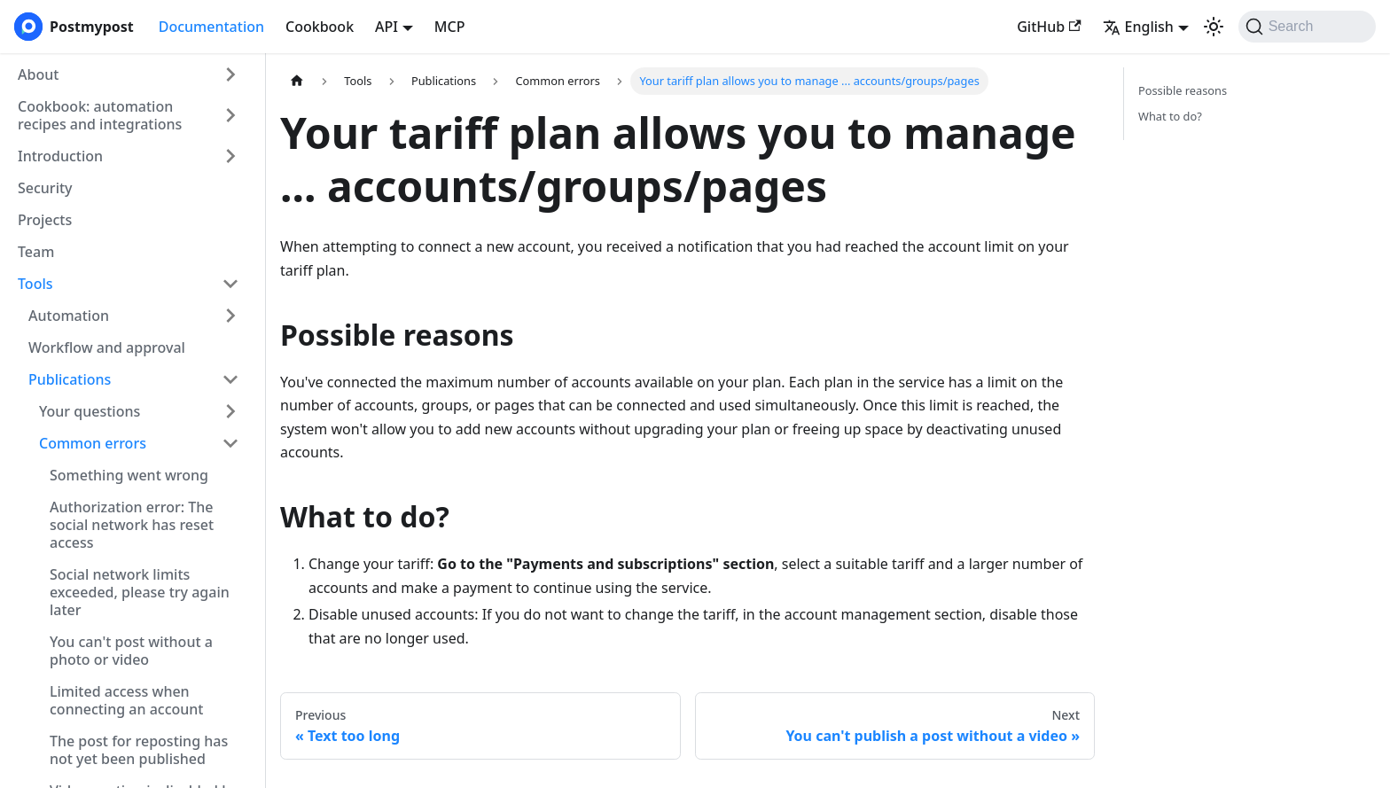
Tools (35, 283)
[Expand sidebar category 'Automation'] (230, 315)
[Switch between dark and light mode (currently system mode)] (1213, 26)
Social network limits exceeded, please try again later (140, 592)
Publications (69, 379)
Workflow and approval (106, 347)
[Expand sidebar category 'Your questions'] (230, 411)
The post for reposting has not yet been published (139, 749)
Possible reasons (1182, 90)
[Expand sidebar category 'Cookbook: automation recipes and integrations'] (230, 115)
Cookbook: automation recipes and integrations (100, 115)
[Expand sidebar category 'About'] (230, 74)
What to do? (1170, 116)
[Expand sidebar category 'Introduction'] (230, 156)
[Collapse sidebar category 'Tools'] (230, 283)
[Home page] (297, 81)
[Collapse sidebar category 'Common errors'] (230, 443)
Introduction (60, 156)
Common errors (92, 443)
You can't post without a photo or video (131, 650)
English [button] (1138, 26)
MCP (449, 26)
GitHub (1049, 26)
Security (45, 188)
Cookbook (319, 26)
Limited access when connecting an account (126, 700)
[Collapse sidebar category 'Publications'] (230, 379)
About (38, 74)
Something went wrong (129, 475)
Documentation (211, 26)
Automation (68, 315)
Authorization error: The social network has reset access (132, 524)
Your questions (89, 411)
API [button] (386, 26)
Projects (45, 220)
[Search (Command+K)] (1307, 27)
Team (36, 251)
